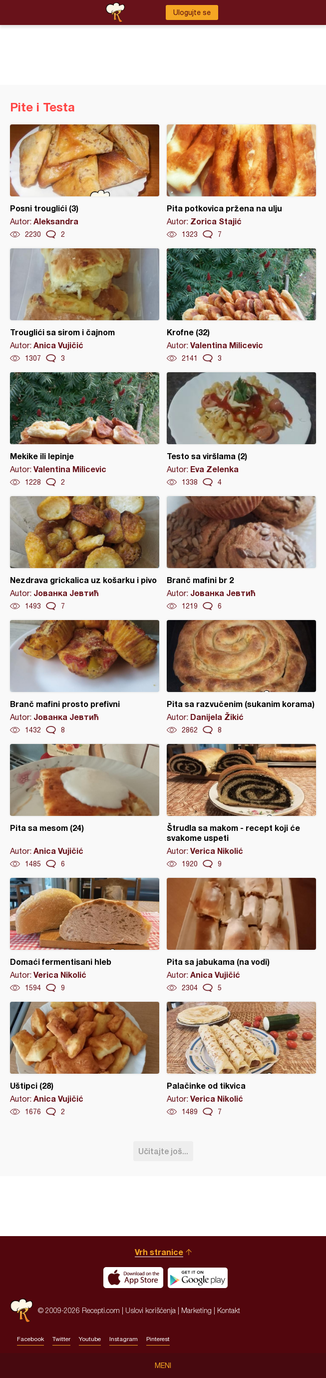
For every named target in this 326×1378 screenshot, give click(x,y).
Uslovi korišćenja (150, 1310)
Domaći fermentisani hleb (84, 935)
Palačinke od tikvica (241, 1059)
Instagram (123, 1339)
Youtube (90, 1339)
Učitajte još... (163, 1151)
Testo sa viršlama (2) (241, 429)
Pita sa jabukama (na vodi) (241, 935)
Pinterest (158, 1339)
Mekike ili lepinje (84, 429)
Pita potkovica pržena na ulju (241, 181)
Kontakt (228, 1310)
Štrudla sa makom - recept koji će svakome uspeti (241, 806)
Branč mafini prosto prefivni (84, 677)
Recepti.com (21, 1310)
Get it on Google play (198, 1277)
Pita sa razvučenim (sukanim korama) (241, 677)
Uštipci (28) (84, 1059)
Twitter (61, 1339)
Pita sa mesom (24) (84, 806)
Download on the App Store (133, 1277)
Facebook (30, 1339)
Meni (163, 1366)
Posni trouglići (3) (84, 181)
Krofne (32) (241, 305)
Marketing (196, 1310)
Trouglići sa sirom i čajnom (84, 305)
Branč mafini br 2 (241, 553)
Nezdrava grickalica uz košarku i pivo (84, 553)
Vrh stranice (159, 1252)
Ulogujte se (192, 12)
